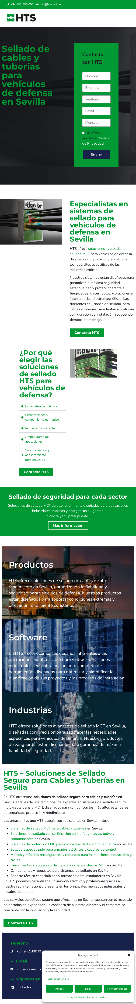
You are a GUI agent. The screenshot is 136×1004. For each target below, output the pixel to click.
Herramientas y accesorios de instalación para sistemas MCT (58, 865)
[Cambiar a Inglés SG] (122, 4)
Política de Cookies (76, 997)
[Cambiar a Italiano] (119, 4)
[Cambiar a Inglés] (115, 4)
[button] (129, 955)
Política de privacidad (97, 997)
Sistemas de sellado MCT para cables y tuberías (48, 828)
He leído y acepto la (95, 138)
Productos (31, 565)
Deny (88, 988)
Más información (68, 525)
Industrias (30, 710)
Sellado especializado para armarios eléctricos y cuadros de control (63, 849)
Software (28, 637)
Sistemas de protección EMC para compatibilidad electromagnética (63, 844)
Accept (59, 988)
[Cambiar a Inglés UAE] (126, 4)
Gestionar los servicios (58, 978)
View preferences (117, 988)
